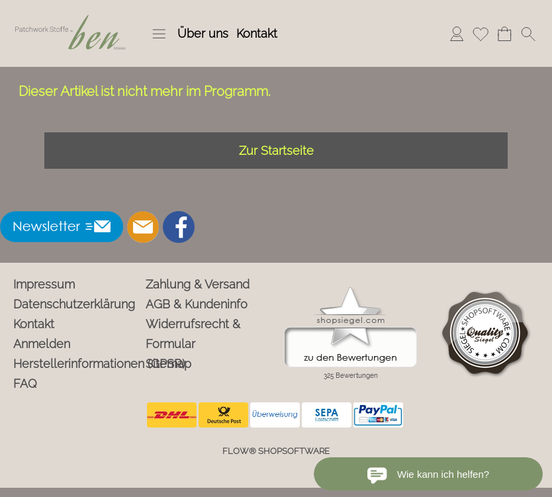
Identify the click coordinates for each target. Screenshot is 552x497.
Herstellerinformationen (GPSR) (76, 364)
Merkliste (480, 33)
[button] (158, 33)
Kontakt (256, 33)
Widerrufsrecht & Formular (193, 334)
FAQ (25, 383)
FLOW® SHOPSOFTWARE (276, 451)
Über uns (202, 33)
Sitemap (168, 364)
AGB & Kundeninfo (197, 304)
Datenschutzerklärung (74, 304)
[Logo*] (70, 14)
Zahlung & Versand (198, 284)
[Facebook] (178, 227)
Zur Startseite (276, 151)
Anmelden (456, 33)
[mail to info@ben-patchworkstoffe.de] (143, 227)
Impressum (44, 284)
